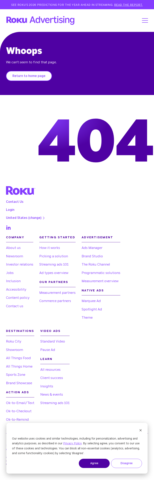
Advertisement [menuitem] (97, 237)
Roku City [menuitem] (13, 341)
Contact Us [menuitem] (14, 201)
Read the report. (128, 5)
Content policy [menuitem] (17, 297)
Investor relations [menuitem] (19, 264)
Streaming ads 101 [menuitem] (54, 264)
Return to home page (29, 76)
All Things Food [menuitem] (18, 358)
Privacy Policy (72, 443)
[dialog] (77, 448)
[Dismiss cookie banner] (140, 431)
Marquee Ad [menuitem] (91, 301)
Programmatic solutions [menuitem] (101, 273)
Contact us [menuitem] (14, 306)
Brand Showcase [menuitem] (19, 383)
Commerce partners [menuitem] (55, 301)
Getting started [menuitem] (57, 237)
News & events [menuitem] (51, 394)
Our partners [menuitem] (53, 282)
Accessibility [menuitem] (16, 289)
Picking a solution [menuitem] (53, 256)
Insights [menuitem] (46, 386)
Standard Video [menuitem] (52, 341)
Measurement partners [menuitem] (57, 292)
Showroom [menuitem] (14, 350)
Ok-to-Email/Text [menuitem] (20, 403)
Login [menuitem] (10, 209)
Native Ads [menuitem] (93, 290)
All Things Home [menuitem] (19, 366)
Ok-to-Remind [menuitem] (17, 419)
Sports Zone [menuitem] (15, 374)
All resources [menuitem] (50, 369)
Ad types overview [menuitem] (53, 273)
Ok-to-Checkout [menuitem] (18, 411)
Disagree (127, 463)
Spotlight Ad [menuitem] (92, 309)
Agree (94, 463)
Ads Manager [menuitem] (92, 248)
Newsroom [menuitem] (14, 256)
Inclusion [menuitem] (13, 281)
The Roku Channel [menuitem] (96, 264)
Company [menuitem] (15, 237)
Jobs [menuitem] (10, 273)
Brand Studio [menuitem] (92, 256)
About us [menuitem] (13, 248)
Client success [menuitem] (51, 378)
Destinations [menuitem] (20, 330)
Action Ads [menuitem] (17, 392)
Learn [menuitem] (46, 359)
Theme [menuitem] (87, 317)
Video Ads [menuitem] (50, 330)
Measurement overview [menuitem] (100, 281)
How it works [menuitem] (49, 248)
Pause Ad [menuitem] (47, 350)
